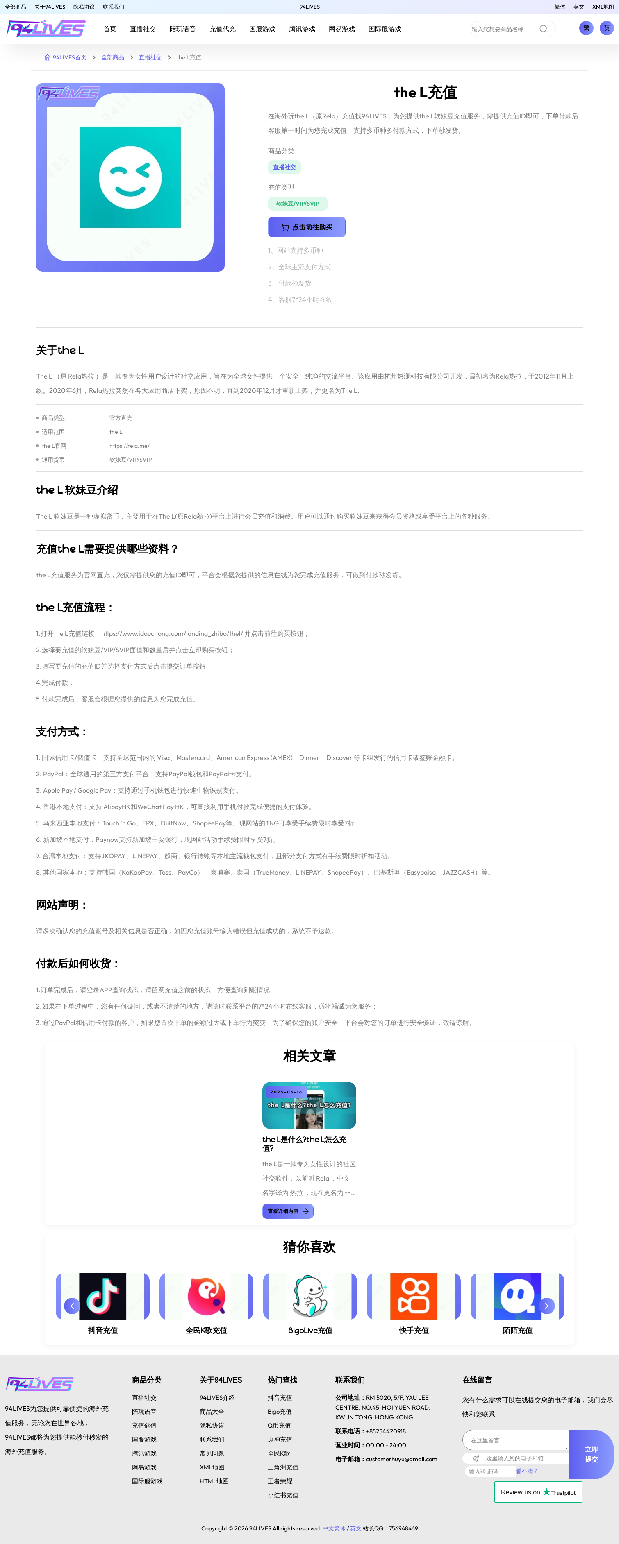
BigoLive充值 (310, 1330)
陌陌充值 (518, 1330)
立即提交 (592, 1454)
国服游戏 (262, 29)
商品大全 (212, 1411)
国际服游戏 (385, 29)
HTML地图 (214, 1481)
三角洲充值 (283, 1467)
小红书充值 (283, 1495)
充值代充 (222, 29)
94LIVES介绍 (217, 1397)
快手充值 (414, 1330)
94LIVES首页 (65, 57)
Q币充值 (279, 1425)
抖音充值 (103, 1330)
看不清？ (527, 1471)
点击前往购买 (307, 227)
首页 (109, 29)
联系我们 (113, 6)
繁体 (560, 6)
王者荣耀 (280, 1481)
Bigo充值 (280, 1411)
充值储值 (144, 1425)
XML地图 (603, 6)
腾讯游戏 (302, 29)
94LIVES (310, 6)
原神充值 (280, 1439)
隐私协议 (84, 6)
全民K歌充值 (206, 1330)
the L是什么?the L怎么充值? (304, 1144)
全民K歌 (279, 1453)
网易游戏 (342, 29)
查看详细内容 (289, 1211)
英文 (578, 6)
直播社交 (143, 29)
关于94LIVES (49, 6)
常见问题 (212, 1453)
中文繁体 (334, 1528)
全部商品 (15, 6)
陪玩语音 (183, 29)
